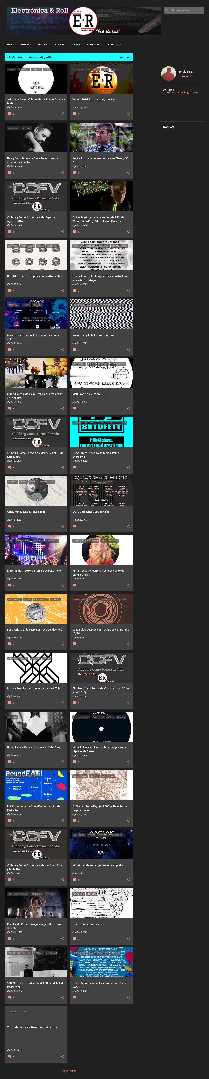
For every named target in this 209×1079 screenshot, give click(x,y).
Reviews (42, 44)
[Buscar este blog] (187, 10)
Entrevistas (113, 44)
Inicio (10, 44)
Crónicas (59, 44)
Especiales (93, 44)
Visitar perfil (185, 76)
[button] (63, 114)
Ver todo (125, 57)
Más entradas (68, 1071)
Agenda (75, 44)
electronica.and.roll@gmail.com (181, 92)
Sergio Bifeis (186, 71)
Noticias (26, 44)
